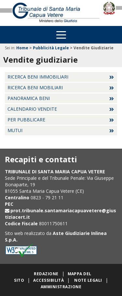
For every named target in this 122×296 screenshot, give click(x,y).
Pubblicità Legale (51, 48)
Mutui (14, 130)
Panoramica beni (28, 98)
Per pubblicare (26, 120)
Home (22, 48)
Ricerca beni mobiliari (35, 87)
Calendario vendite (32, 109)
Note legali (88, 280)
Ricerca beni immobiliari (37, 77)
